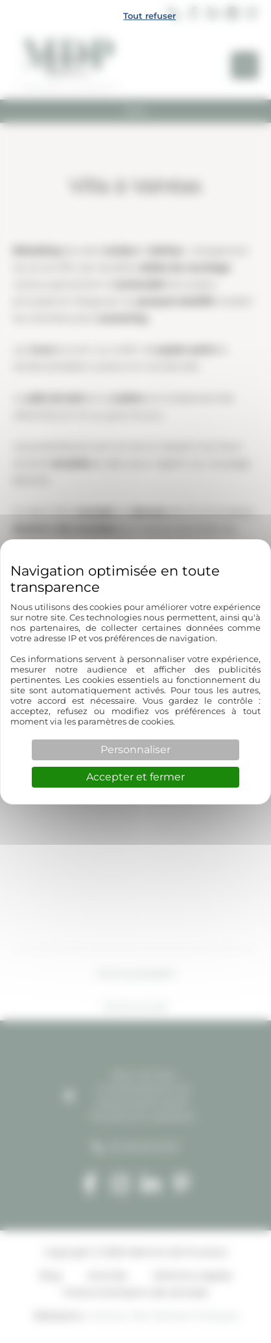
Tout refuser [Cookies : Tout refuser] (149, 15)
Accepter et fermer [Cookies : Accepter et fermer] (135, 777)
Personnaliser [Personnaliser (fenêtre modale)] (135, 749)
